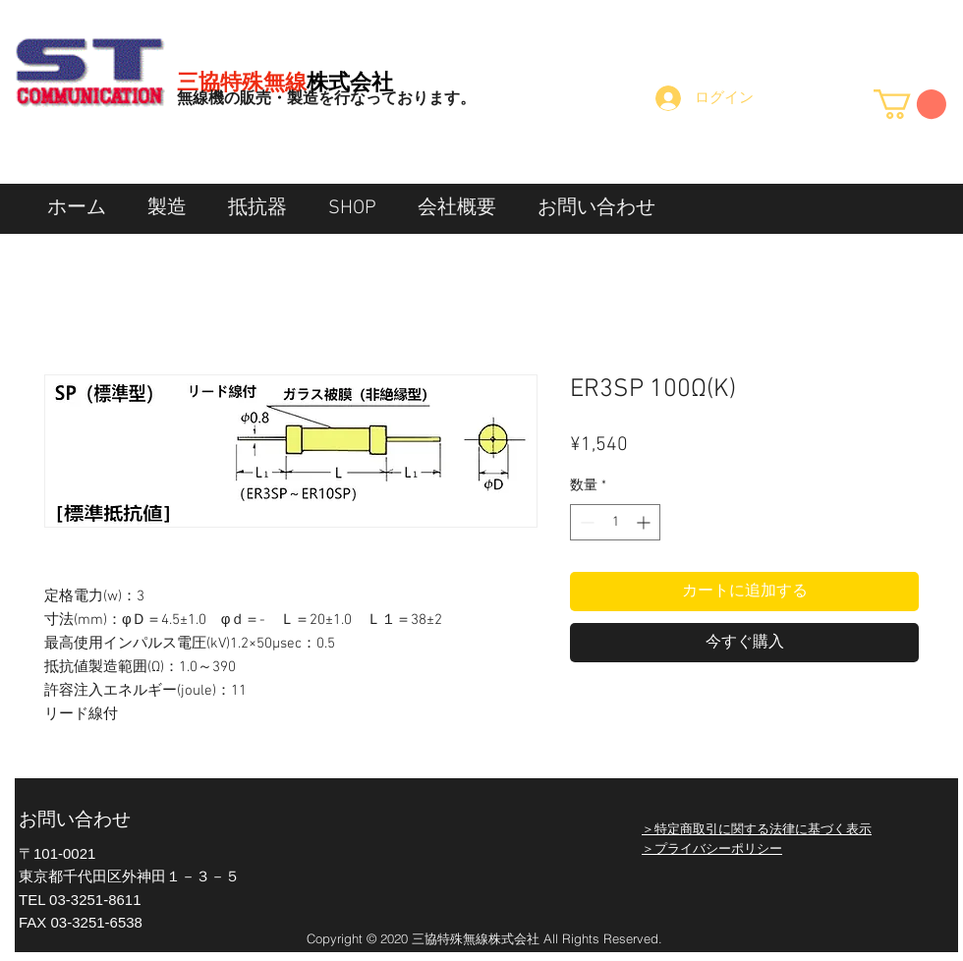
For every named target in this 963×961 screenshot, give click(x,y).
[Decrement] (585, 522)
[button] (910, 104)
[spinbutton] (615, 522)
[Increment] (645, 522)
